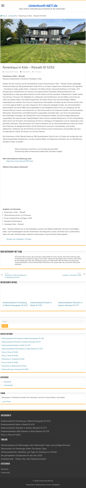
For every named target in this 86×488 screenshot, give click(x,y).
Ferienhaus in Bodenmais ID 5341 (14, 366)
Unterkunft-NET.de (43, 6)
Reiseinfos (7, 382)
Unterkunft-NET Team (11, 72)
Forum (48, 485)
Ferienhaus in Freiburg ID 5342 (13, 359)
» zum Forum (6, 401)
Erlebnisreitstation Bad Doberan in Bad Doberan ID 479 (22, 349)
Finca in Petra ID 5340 (10, 362)
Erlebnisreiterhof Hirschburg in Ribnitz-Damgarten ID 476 (15, 304)
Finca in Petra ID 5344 (10, 355)
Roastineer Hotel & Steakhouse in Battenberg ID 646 (16, 275)
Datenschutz (40, 485)
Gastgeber (56, 485)
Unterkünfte (12, 16)
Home (3, 16)
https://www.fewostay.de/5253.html (19, 161)
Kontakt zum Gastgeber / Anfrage (18, 239)
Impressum (30, 485)
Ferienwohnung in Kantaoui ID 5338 (15, 369)
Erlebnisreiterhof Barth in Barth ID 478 (41, 304)
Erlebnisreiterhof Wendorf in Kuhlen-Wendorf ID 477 (70, 304)
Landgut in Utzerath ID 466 (70, 274)
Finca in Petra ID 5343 (10, 352)
